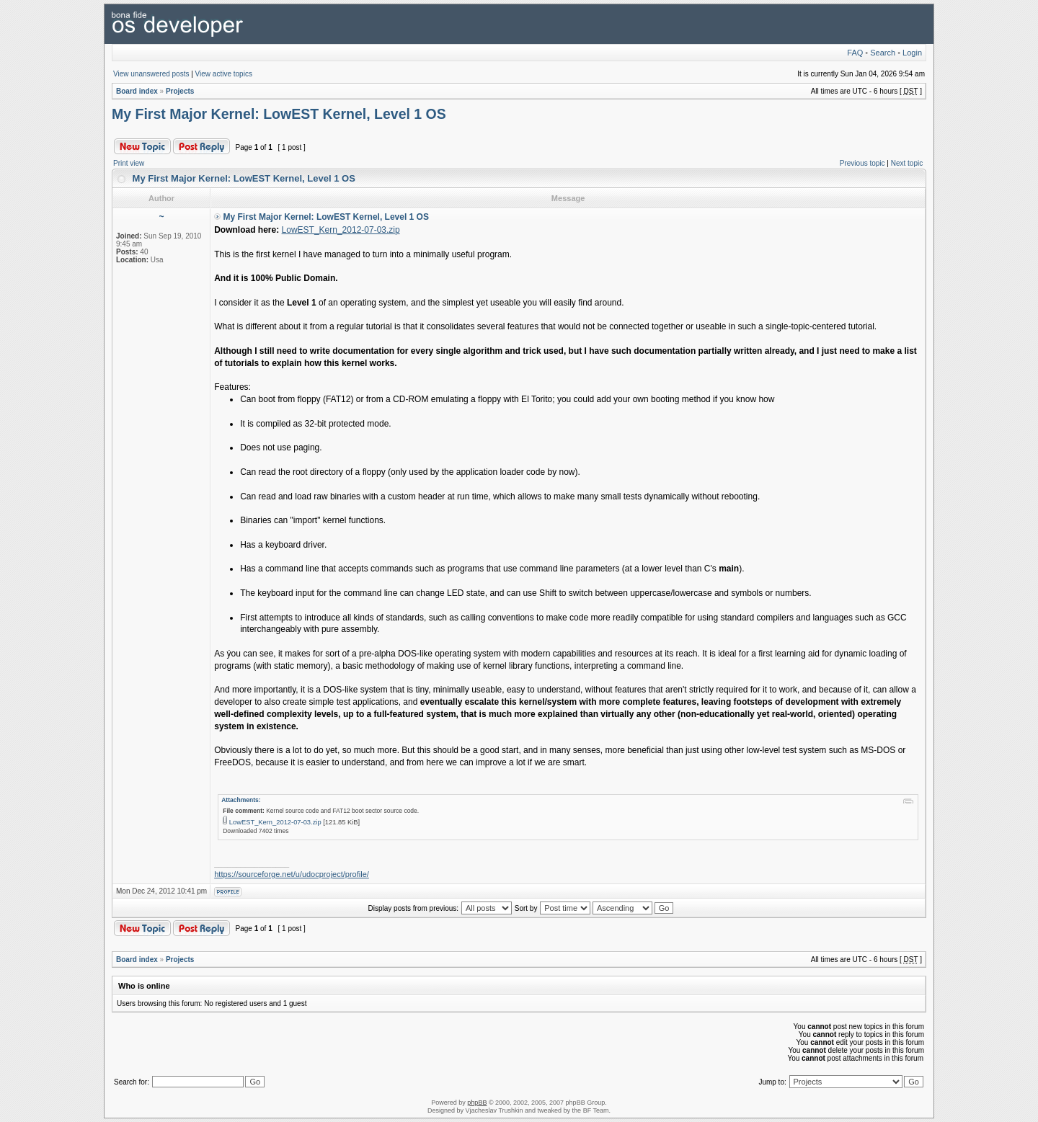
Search (882, 52)
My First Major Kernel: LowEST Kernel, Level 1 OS (279, 114)
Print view (128, 163)
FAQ (855, 52)
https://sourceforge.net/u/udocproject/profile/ (291, 874)
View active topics (223, 74)
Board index (137, 91)
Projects (180, 91)
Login (912, 52)
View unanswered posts (151, 74)
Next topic (907, 163)
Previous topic (862, 163)
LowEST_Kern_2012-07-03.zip (341, 230)
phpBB (477, 1102)
